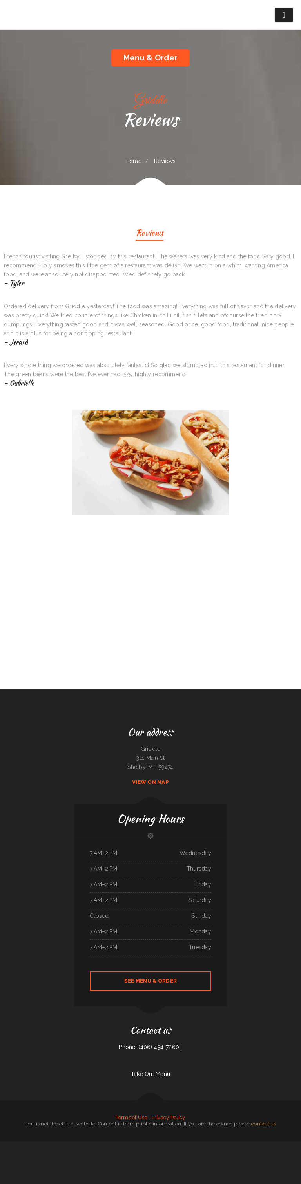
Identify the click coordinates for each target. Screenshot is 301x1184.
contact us (263, 1124)
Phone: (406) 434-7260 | (150, 1047)
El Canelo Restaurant (214, 1145)
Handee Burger (67, 1154)
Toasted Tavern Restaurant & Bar (186, 1145)
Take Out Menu (150, 1074)
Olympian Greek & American (79, 1145)
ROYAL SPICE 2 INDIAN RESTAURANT (9, 1154)
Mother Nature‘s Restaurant (287, 1154)
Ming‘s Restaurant (125, 1145)
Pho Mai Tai (137, 1154)
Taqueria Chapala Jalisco (258, 1145)
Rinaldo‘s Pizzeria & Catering (170, 1163)
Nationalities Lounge (6, 1145)
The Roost (89, 1145)
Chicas (163, 1154)
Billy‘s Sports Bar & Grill (201, 1145)
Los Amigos (131, 1154)
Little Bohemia (133, 1163)
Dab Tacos (275, 1145)
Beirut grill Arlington (274, 1154)
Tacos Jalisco (244, 1154)
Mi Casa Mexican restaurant (38, 1145)
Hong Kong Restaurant (98, 1145)
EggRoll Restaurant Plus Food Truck (146, 1163)
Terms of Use (131, 1117)
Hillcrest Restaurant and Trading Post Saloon (31, 1154)
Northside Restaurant (239, 1145)
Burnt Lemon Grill (170, 1154)
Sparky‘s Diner (236, 1154)
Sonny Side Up (210, 1154)
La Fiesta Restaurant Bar (147, 1154)
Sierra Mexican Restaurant (52, 1145)
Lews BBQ (116, 1145)
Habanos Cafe (110, 1154)
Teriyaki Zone (248, 1145)
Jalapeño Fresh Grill (58, 1154)
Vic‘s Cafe (140, 1145)
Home (133, 161)
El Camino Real (173, 1145)
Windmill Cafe (268, 1145)
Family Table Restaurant (226, 1145)
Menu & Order (150, 57)
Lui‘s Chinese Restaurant (285, 1145)
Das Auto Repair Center (65, 1145)
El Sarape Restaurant (164, 1145)
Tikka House (158, 1154)
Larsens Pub (133, 1145)
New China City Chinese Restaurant (223, 1154)
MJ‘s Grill (85, 1154)
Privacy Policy (168, 1117)
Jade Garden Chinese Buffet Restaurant (21, 1145)
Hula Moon (93, 1154)
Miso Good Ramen (109, 1145)
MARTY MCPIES (295, 1145)
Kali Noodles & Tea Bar (121, 1154)
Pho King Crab (146, 1145)
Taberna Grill (179, 1154)
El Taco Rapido (159, 1163)
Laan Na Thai (251, 1154)
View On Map (150, 782)
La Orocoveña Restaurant (262, 1154)
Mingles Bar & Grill (101, 1154)
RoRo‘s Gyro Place (47, 1154)
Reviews (149, 234)
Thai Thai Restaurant (77, 1154)
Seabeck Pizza (154, 1145)
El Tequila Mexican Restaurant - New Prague (194, 1154)
